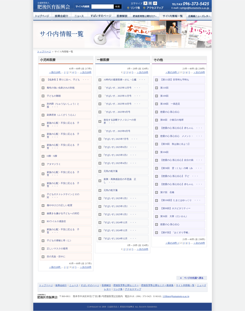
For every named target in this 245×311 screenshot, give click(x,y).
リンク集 (133, 8)
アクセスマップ (153, 8)
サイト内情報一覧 (172, 16)
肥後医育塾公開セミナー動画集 (157, 285)
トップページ (42, 16)
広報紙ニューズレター (199, 16)
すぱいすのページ (101, 16)
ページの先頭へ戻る (192, 278)
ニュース (79, 16)
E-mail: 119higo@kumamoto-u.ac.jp (188, 9)
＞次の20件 (85, 72)
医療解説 (122, 16)
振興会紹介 (61, 16)
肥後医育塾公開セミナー (144, 16)
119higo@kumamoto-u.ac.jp (176, 296)
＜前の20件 (55, 72)
